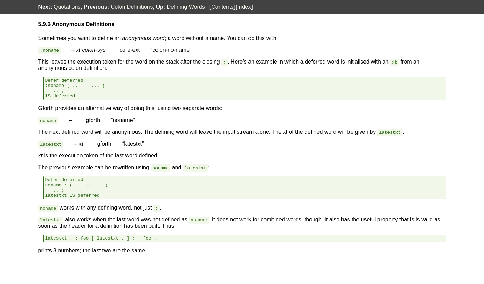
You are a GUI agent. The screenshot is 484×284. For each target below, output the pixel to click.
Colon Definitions (132, 7)
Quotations (67, 7)
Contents (222, 7)
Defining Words (186, 7)
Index (244, 7)
